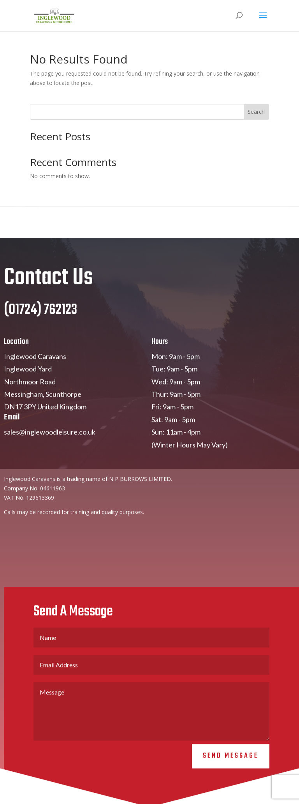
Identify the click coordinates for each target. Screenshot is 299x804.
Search (256, 111)
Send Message (231, 763)
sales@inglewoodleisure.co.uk (49, 439)
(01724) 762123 (40, 317)
